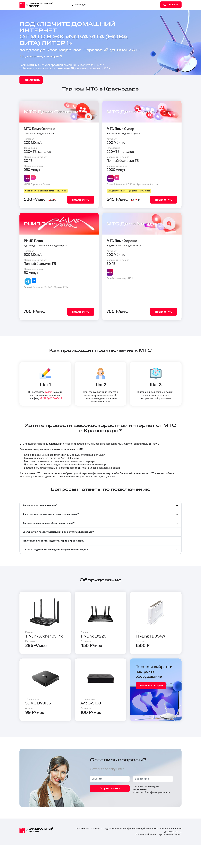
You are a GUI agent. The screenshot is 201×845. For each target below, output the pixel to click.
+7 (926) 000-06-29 (51, 398)
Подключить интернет (151, 685)
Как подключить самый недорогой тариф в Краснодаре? (53, 540)
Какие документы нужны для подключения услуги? (51, 514)
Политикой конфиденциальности (152, 792)
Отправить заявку (110, 788)
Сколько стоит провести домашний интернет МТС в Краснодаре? (58, 532)
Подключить (31, 80)
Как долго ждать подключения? (40, 505)
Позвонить (170, 4)
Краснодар (79, 4)
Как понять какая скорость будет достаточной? (49, 523)
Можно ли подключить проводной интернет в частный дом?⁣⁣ (55, 549)
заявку (48, 392)
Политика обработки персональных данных (159, 834)
